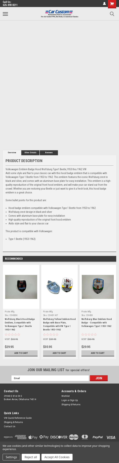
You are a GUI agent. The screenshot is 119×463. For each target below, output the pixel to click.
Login (64, 400)
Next (113, 259)
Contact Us (9, 426)
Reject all (31, 457)
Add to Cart (21, 353)
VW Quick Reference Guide (18, 418)
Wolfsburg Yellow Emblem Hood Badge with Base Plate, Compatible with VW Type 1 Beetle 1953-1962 (59, 324)
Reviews (49, 152)
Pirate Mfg (10, 311)
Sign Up (74, 400)
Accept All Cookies (57, 457)
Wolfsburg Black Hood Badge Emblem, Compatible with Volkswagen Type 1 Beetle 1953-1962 (20, 324)
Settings (11, 457)
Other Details (30, 152)
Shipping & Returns (71, 404)
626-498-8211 (10, 5)
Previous (108, 259)
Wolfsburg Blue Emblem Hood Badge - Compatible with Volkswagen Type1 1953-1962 (96, 322)
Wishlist (65, 396)
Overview (12, 152)
